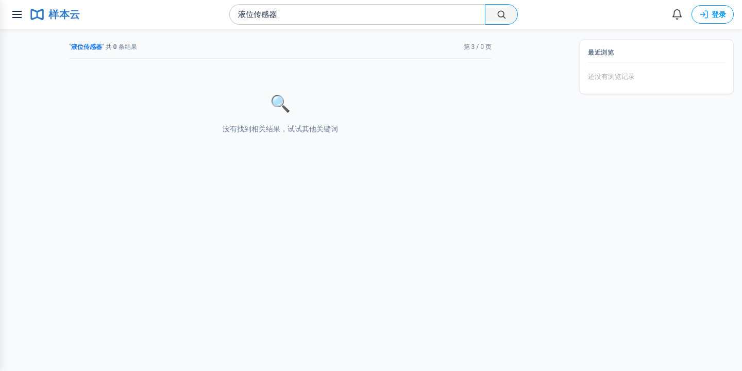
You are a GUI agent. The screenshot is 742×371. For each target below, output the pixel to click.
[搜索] (501, 14)
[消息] (677, 14)
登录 (712, 14)
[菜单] (17, 14)
